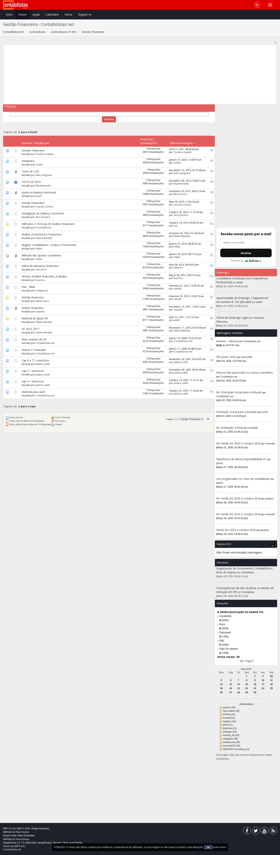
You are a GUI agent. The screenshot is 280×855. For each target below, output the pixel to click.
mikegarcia (42, 290)
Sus (176, 225)
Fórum (22, 14)
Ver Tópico (246, 661)
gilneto (219, 463)
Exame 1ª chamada (34, 350)
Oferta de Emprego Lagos (232, 317)
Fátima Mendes (44, 238)
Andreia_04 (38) (231, 735)
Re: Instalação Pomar (229, 427)
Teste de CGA (30, 171)
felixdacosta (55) (231, 742)
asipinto (40, 311)
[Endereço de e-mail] (246, 242)
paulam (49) (229, 707)
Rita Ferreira (180, 194)
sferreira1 (41, 269)
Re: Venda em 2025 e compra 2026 (238, 443)
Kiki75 (265, 412)
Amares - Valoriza (227, 341)
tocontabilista (43, 227)
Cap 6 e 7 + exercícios (35, 360)
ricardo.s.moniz (44, 206)
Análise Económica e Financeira (41, 234)
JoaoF (39, 196)
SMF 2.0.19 (9, 828)
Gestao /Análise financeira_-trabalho (44, 276)
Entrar (68, 14)
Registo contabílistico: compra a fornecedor (49, 245)
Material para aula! (33, 392)
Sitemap (56, 842)
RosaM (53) (229, 718)
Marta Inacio (42, 300)
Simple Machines (40, 828)
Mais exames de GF (34, 339)
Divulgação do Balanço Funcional (43, 213)
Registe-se (84, 14)
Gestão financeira (33, 297)
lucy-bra (40, 280)
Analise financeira (33, 308)
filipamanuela (43, 185)
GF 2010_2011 (30, 329)
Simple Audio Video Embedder (19, 835)
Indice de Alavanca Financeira (40, 266)
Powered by (246, 260)
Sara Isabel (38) (231, 711)
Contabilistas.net (45, 342)
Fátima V (178, 267)
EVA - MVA (28, 287)
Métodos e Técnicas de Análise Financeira (48, 224)
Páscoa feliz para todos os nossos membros (244, 372)
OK (208, 847)
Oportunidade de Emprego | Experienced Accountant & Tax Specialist (242, 300)
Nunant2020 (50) (231, 745)
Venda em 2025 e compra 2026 (236, 530)
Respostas (146, 139)
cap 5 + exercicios (33, 371)
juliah (176, 320)
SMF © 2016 (23, 828)
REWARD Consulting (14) (236, 749)
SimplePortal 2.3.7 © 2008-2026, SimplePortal (27, 842)
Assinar (246, 253)
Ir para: (169, 419)
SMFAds (7, 832)
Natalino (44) (229, 721)
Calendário (52, 14)
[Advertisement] (122, 74)
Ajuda (36, 14)
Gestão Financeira (33, 150)
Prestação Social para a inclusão (237, 412)
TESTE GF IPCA (31, 182)
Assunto (27, 143)
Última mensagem (183, 143)
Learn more (219, 847)
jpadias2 (269, 498)
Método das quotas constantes (41, 255)
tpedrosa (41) (230, 728)
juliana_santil (43, 363)
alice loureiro (43, 217)
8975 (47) (228, 725)
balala (240, 282)
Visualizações (148, 143)
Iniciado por (41, 143)
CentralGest (248, 572)
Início (9, 14)
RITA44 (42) (229, 714)
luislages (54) (230, 731)
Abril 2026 (246, 669)
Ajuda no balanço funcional (39, 192)
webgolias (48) (230, 738)
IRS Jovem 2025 (226, 357)
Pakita (39, 248)
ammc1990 (246, 357)
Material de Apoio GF (35, 318)
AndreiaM (253, 428)
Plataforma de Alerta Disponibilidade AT (241, 459)
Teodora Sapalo (45, 154)
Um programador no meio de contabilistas (243, 479)
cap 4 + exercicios (33, 381)
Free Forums (22, 832)
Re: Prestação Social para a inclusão (239, 392)
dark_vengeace (44, 175)
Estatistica (28, 161)
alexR (259, 302)
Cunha (39, 164)
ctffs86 (177, 288)
